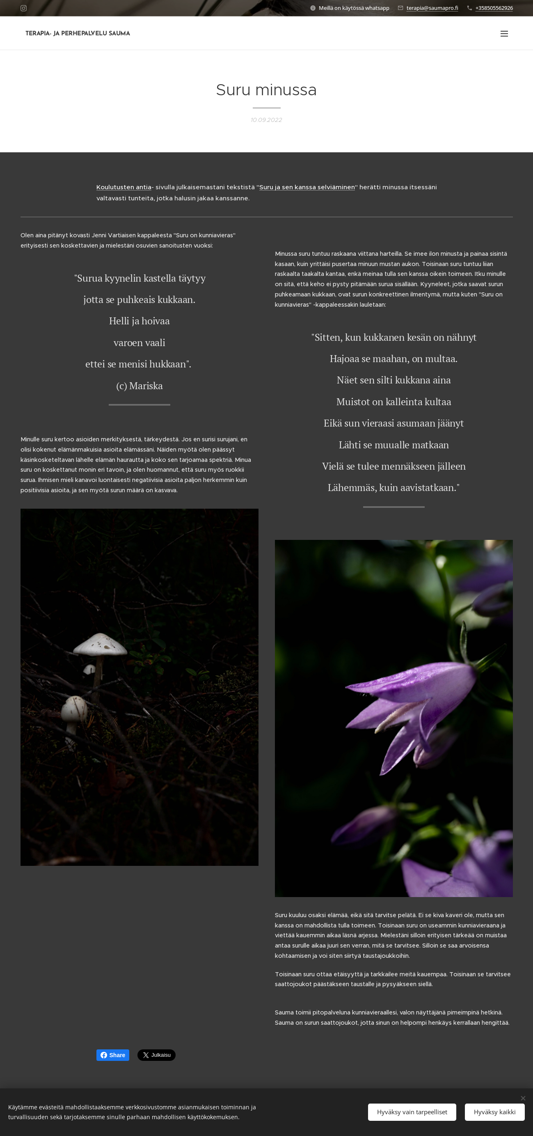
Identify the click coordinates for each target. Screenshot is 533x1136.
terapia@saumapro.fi (432, 7)
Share (113, 1055)
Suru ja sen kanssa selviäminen (307, 187)
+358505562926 (494, 7)
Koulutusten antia (123, 187)
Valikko (504, 33)
